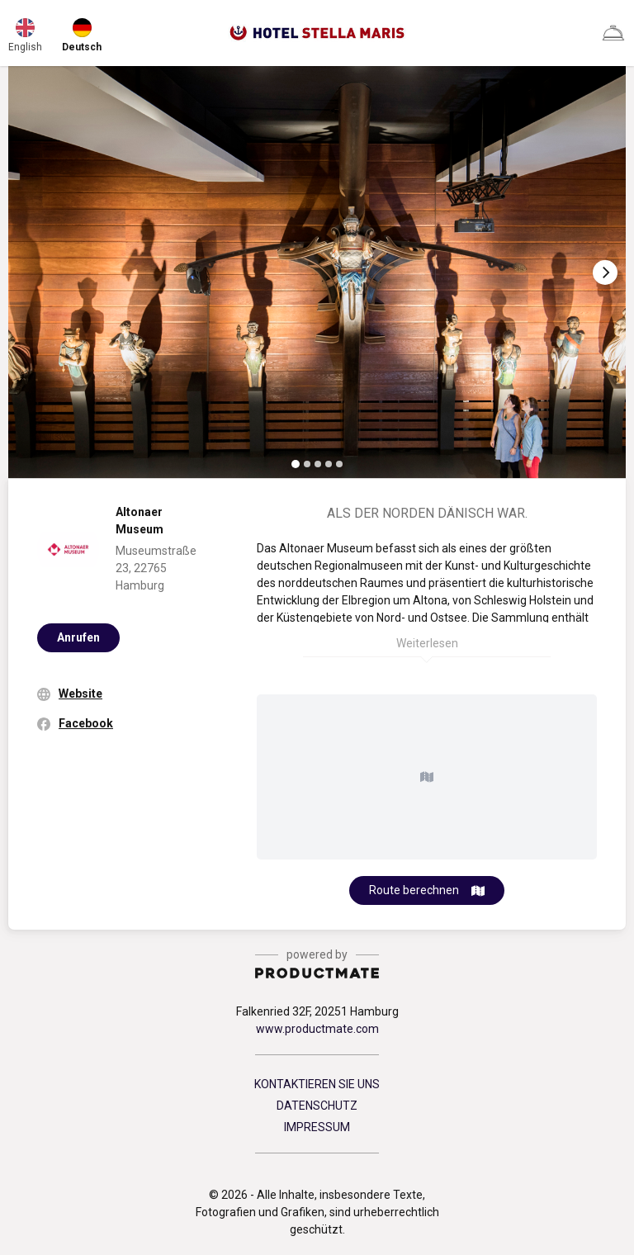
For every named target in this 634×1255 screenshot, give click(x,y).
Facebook (86, 723)
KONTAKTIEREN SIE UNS (317, 1084)
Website (80, 693)
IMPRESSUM (317, 1127)
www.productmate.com (317, 1028)
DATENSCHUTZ (317, 1105)
